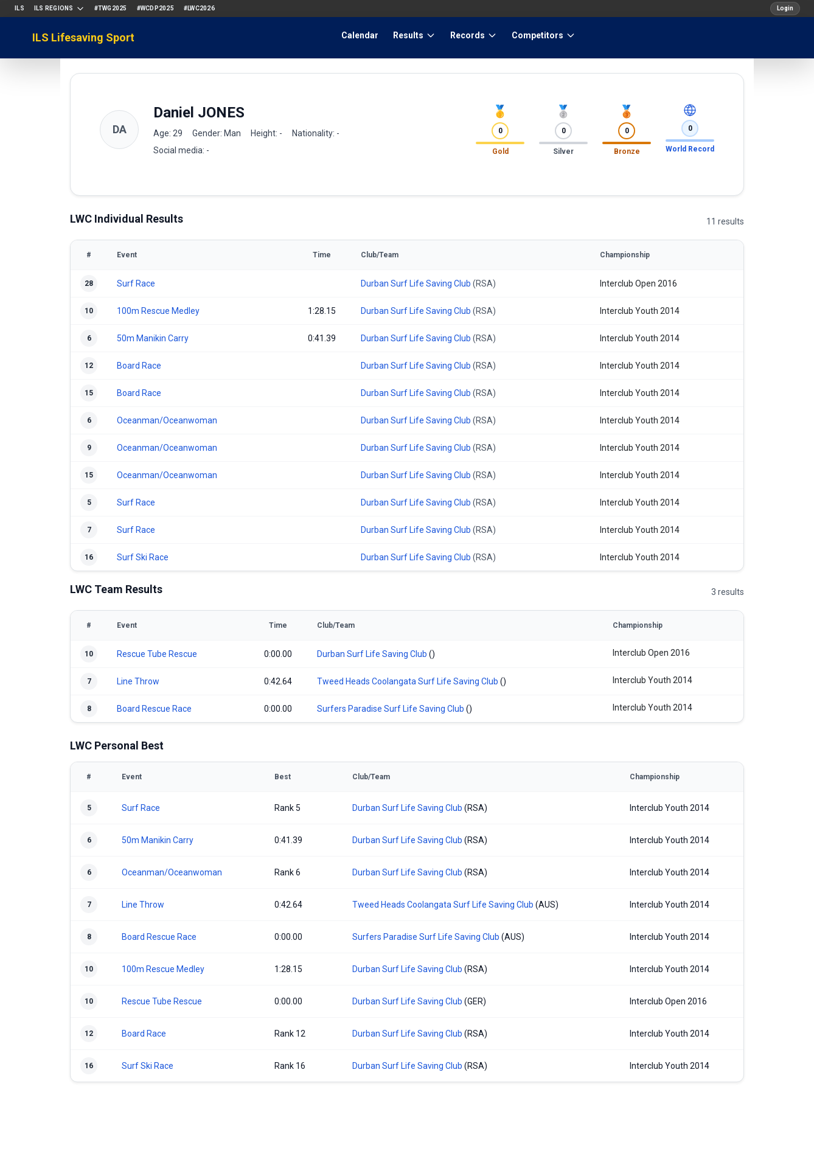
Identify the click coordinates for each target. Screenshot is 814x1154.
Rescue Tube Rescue (157, 654)
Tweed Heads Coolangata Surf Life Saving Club (407, 681)
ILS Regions (59, 8)
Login (785, 8)
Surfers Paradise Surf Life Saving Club (390, 709)
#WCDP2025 (155, 8)
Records (473, 35)
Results (414, 35)
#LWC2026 (199, 8)
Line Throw (138, 681)
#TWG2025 (110, 8)
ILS (19, 8)
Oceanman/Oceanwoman (167, 420)
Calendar (359, 35)
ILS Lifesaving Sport (83, 37)
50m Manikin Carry (153, 338)
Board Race (139, 365)
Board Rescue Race (154, 709)
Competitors (544, 35)
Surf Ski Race (143, 557)
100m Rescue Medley (158, 311)
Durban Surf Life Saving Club (416, 283)
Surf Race (136, 283)
